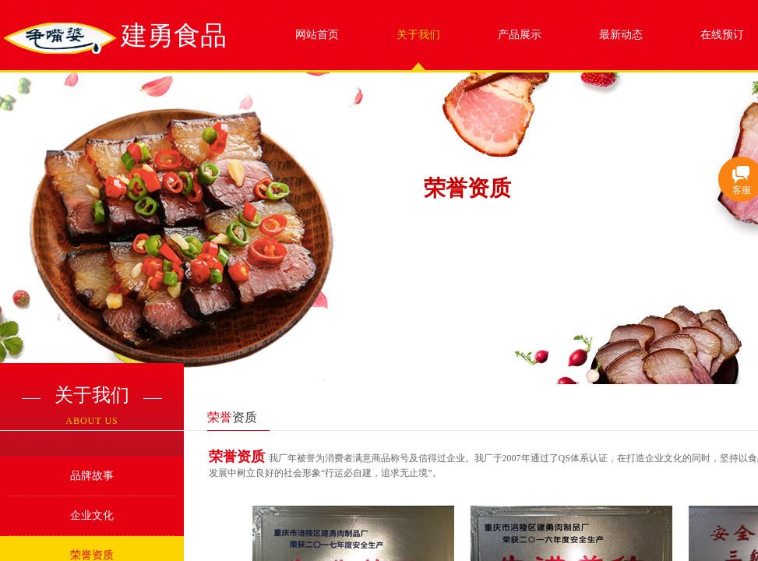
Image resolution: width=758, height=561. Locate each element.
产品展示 (519, 35)
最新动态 (621, 35)
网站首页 (317, 35)
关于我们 (418, 35)
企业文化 (92, 515)
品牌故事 (92, 476)
